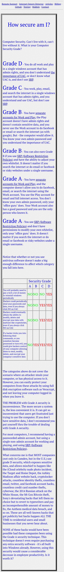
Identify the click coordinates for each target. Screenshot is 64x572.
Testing (27, 6)
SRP (31, 79)
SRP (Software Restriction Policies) (22, 446)
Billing (58, 3)
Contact (45, 6)
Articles (49, 3)
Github (18, 6)
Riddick (36, 6)
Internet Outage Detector (31, 3)
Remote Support (9, 3)
